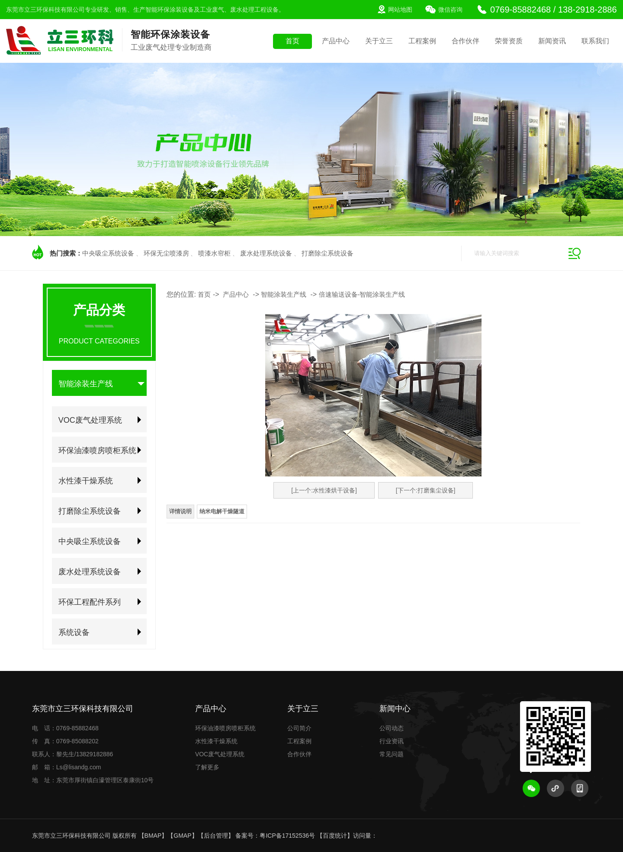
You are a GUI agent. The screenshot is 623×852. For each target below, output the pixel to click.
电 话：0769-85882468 (65, 728)
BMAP (153, 835)
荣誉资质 (509, 41)
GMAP (182, 835)
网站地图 (400, 9)
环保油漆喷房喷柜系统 (97, 450)
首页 (292, 41)
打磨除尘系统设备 (327, 253)
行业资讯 (391, 741)
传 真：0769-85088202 (65, 741)
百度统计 (335, 835)
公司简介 (299, 728)
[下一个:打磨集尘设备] (426, 490)
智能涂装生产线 (85, 383)
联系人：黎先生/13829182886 (72, 754)
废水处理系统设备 (266, 253)
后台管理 (216, 835)
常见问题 (391, 754)
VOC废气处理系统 (90, 420)
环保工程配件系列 (89, 602)
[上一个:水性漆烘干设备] (324, 490)
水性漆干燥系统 (85, 480)
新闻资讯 (552, 41)
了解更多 (207, 767)
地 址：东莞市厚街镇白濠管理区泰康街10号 (93, 780)
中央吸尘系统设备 (108, 253)
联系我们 (595, 41)
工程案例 (422, 41)
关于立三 (379, 41)
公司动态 (391, 728)
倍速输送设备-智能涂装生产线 (362, 294)
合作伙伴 (465, 41)
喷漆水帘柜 (214, 253)
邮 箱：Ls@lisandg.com (66, 767)
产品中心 (336, 41)
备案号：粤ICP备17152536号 (275, 835)
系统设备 (74, 632)
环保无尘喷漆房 (166, 253)
